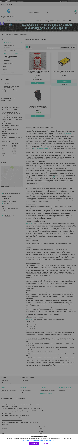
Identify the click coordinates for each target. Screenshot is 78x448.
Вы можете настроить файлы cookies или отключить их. (38, 440)
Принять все (34, 443)
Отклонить (45, 443)
